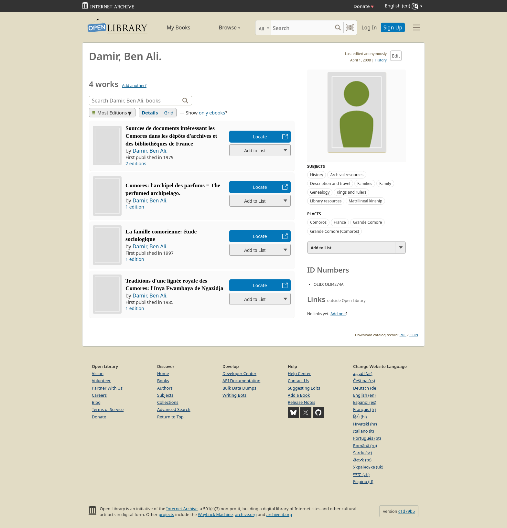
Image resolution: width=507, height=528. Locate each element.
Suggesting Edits (304, 388)
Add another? (134, 85)
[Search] (301, 27)
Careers (99, 395)
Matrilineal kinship (365, 201)
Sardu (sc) (362, 453)
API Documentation (241, 380)
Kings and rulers (351, 192)
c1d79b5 (406, 511)
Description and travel (330, 183)
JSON (414, 334)
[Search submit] (337, 27)
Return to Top (170, 417)
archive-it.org (279, 514)
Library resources (325, 201)
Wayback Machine (215, 514)
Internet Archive (182, 509)
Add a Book (299, 395)
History (381, 60)
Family (385, 183)
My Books (178, 27)
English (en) (364, 395)
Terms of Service (108, 409)
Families (364, 183)
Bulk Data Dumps (239, 388)
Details (150, 113)
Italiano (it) (363, 431)
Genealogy (319, 192)
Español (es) (364, 402)
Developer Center (239, 373)
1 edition (134, 207)
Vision (97, 373)
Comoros (318, 222)
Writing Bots (234, 395)
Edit (396, 56)
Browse (222, 27)
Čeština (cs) (364, 380)
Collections (167, 402)
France (340, 222)
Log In (369, 27)
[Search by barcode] (349, 27)
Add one (338, 314)
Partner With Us (107, 388)
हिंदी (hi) (360, 417)
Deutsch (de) (365, 388)
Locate (260, 137)
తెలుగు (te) (362, 460)
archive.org (246, 514)
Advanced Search (173, 409)
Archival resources (346, 175)
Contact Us (298, 380)
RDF (403, 334)
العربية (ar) (362, 373)
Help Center (299, 373)
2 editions (135, 163)
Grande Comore (367, 222)
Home (163, 373)
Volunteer (101, 380)
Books (163, 380)
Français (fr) (364, 409)
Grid (168, 113)
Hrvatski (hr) (365, 424)
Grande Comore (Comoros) (334, 231)
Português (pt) (367, 438)
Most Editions (109, 113)
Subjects (165, 395)
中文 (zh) (361, 474)
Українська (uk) (368, 467)
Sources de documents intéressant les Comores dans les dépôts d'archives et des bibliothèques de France (171, 136)
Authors (165, 388)
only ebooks (212, 113)
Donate (363, 6)
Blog (96, 402)
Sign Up (392, 27)
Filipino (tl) (363, 481)
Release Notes (301, 402)
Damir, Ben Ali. (150, 150)
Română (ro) (365, 445)
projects (166, 514)
